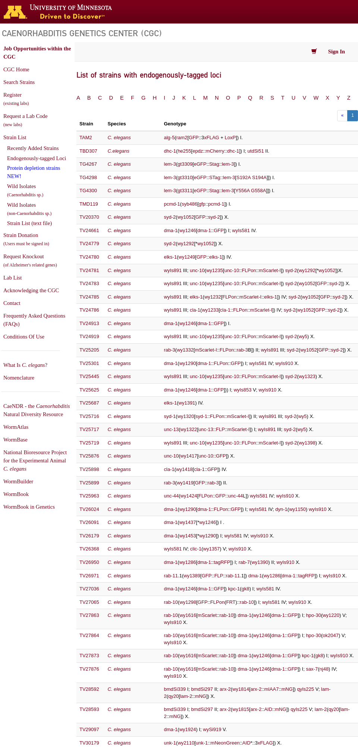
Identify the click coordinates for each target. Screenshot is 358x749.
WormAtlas (15, 427)
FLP (220, 429)
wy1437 (187, 522)
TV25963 (89, 496)
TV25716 (89, 416)
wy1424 (188, 496)
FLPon (249, 270)
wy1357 (211, 549)
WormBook (16, 494)
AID (268, 709)
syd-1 (170, 416)
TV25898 (89, 469)
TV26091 (89, 522)
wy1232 (212, 297)
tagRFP (222, 562)
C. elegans (119, 204)
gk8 (245, 589)
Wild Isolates (25, 190)
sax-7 (312, 669)
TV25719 (89, 443)
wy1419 (185, 483)
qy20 (173, 696)
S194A (259, 177)
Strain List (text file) (29, 223)
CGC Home (16, 69)
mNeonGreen (225, 743)
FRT (230, 602)
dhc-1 (170, 151)
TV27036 (89, 589)
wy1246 (187, 230)
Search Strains (19, 82)
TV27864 (89, 635)
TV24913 (89, 323)
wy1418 (184, 469)
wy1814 (240, 689)
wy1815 (240, 709)
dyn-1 (281, 509)
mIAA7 (271, 689)
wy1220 (331, 615)
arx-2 (225, 689)
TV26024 (89, 509)
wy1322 (188, 429)
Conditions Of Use (23, 337)
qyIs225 (305, 689)
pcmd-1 (172, 204)
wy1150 (297, 509)
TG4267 (88, 164)
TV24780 (89, 257)
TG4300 (88, 190)
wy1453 (187, 536)
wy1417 (188, 456)
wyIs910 (284, 363)
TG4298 (88, 177)
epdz (197, 151)
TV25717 (89, 429)
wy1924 (187, 729)
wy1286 (187, 562)
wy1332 (185, 350)
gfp (202, 204)
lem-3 (170, 164)
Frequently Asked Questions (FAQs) (34, 320)
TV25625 (89, 390)
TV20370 (89, 217)
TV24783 (89, 283)
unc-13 (171, 429)
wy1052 (186, 217)
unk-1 (170, 743)
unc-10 (197, 270)
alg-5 (169, 137)
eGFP (200, 164)
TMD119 (88, 204)
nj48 (324, 669)
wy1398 (307, 443)
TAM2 (85, 137)
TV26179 (89, 536)
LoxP (230, 137)
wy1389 (191, 575)
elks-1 (170, 257)
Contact (12, 303)
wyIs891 (173, 270)
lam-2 (186, 696)
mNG (287, 689)
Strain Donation (26, 239)
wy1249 (187, 257)
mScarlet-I (270, 270)
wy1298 (187, 602)
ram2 (182, 137)
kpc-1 (234, 589)
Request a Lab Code (25, 120)
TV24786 (89, 310)
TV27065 (89, 602)
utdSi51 (256, 151)
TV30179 (89, 743)
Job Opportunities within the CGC (37, 53)
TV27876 (89, 669)
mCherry (215, 151)
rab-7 (244, 562)
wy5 (303, 336)
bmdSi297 (202, 689)
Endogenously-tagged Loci (36, 158)
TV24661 (89, 230)
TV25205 (89, 350)
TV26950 (89, 562)
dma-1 (171, 230)
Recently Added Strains (33, 148)
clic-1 (195, 549)
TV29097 (89, 729)
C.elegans (119, 151)
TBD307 (88, 151)
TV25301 (89, 363)
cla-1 (195, 310)
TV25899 (89, 483)
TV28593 (89, 709)
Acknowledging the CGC (31, 290)
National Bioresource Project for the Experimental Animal (35, 460)
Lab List (12, 278)
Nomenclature (18, 378)
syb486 (189, 204)
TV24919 (89, 336)
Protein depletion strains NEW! (33, 172)
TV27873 (89, 655)
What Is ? (25, 365)
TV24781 (89, 270)
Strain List (14, 137)
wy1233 (210, 310)
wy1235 (214, 270)
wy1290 (187, 363)
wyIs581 (241, 230)
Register (16, 99)
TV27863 (89, 615)
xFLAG (211, 137)
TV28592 (89, 689)
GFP (194, 137)
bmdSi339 (175, 689)
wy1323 (307, 376)
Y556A (242, 190)
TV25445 (89, 376)
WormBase (15, 440)
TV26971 (89, 575)
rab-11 (171, 575)
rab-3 (169, 350)
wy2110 (186, 743)
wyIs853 (243, 390)
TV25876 (89, 456)
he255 (184, 151)
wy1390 (259, 562)
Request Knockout (30, 260)
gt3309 (185, 164)
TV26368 (89, 549)
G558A (258, 190)
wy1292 (186, 243)
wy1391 (187, 403)
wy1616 (187, 615)
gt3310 (185, 177)
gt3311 (185, 190)
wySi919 (212, 729)
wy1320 (186, 416)
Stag (214, 164)
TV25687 (89, 403)
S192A (243, 177)
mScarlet (207, 615)
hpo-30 (313, 615)
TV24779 (89, 243)
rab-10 (171, 602)
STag (214, 177)
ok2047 (331, 635)
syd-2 (170, 217)
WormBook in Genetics (29, 507)
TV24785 (89, 297)
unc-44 (171, 496)
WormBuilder (18, 481)
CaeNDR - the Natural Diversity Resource (36, 410)
